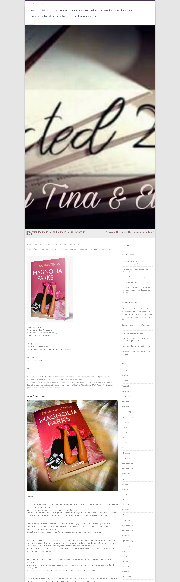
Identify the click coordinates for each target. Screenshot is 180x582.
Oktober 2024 (126, 474)
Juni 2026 (125, 370)
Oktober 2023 (126, 535)
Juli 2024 (125, 489)
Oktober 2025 (126, 412)
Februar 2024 (126, 515)
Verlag (29, 396)
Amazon (36, 396)
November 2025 (127, 406)
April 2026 (125, 381)
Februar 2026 (126, 391)
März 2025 (125, 448)
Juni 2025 (125, 432)
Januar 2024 (126, 520)
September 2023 (127, 541)
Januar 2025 (126, 458)
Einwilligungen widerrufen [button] (86, 16)
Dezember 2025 (127, 401)
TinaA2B (124, 325)
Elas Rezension (54, 244)
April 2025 (125, 443)
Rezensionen (61, 10)
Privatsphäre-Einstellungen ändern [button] (118, 10)
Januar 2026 (126, 396)
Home (33, 10)
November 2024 (127, 468)
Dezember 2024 (127, 463)
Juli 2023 (125, 551)
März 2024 (125, 510)
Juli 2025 (125, 427)
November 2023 (127, 530)
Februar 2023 (126, 577)
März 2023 (125, 572)
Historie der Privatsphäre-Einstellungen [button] (49, 16)
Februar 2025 (126, 453)
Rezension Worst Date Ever (131, 282)
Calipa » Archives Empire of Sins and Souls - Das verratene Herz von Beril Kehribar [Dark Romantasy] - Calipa (137, 311)
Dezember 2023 (127, 525)
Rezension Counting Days (130, 277)
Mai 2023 (125, 561)
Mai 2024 (125, 499)
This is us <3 (45, 10)
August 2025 (126, 422)
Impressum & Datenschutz (84, 10)
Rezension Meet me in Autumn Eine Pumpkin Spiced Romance (136, 351)
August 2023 (126, 546)
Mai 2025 (125, 437)
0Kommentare (76, 244)
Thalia (42, 396)
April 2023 (125, 566)
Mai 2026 (125, 376)
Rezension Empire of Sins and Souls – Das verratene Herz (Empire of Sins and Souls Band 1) (137, 317)
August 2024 (126, 484)
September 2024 (127, 479)
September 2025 (127, 417)
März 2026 (125, 386)
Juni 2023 (125, 556)
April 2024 (125, 505)
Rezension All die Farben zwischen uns (135, 269)
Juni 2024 (125, 494)
